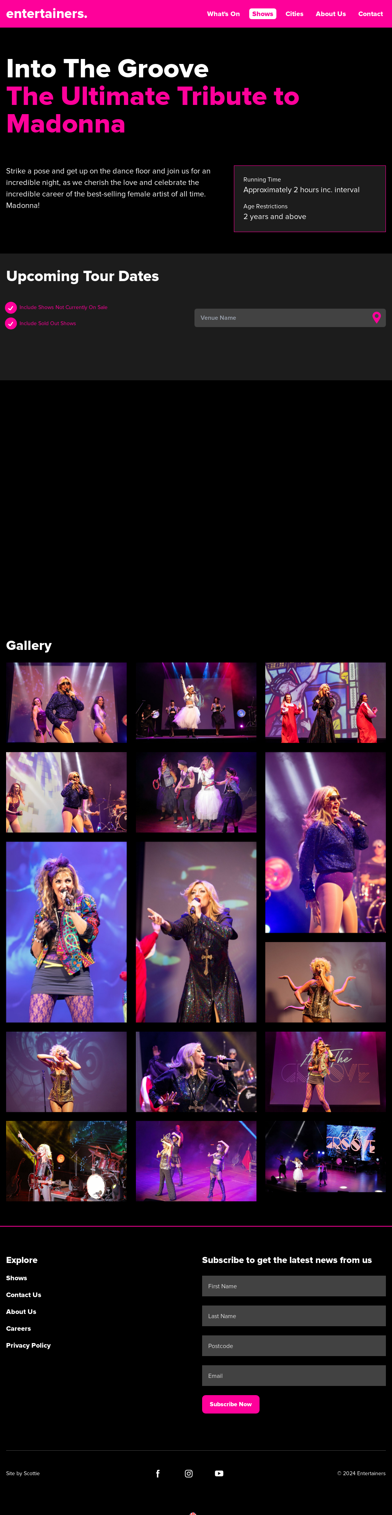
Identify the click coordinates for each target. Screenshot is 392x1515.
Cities (295, 14)
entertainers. (47, 13)
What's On (223, 14)
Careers (18, 1328)
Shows (262, 14)
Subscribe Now (231, 1404)
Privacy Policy (28, 1345)
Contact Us (23, 1295)
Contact (370, 14)
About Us (331, 14)
